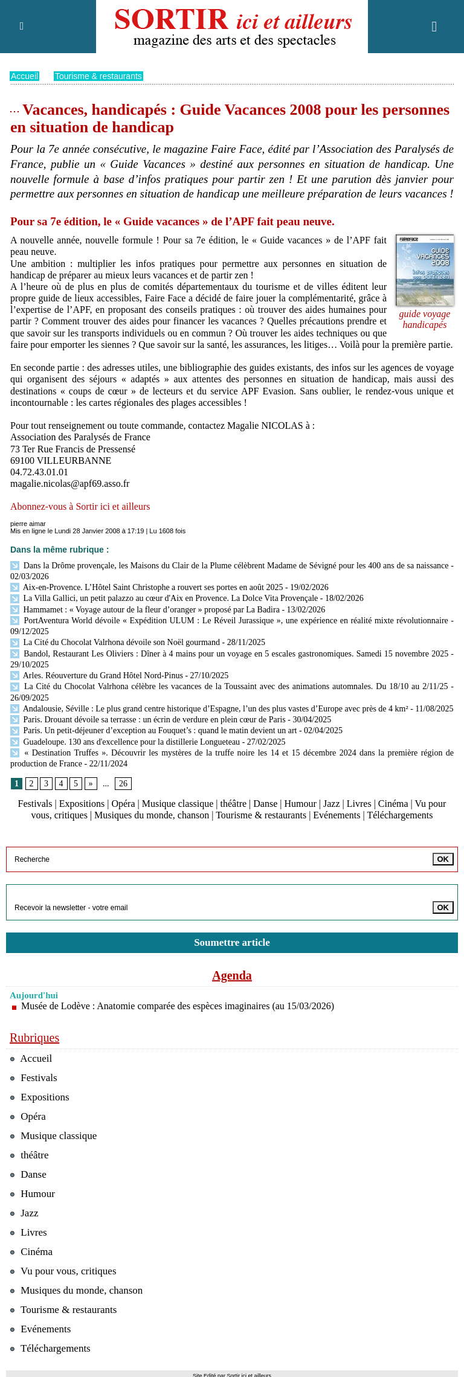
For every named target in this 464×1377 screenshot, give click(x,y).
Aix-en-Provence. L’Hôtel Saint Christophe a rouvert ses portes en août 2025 (146, 587)
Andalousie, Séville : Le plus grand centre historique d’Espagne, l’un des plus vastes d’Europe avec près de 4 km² (209, 708)
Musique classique (178, 803)
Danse (265, 803)
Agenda (232, 975)
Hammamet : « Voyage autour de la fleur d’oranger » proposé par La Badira (145, 609)
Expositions (82, 803)
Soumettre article (232, 942)
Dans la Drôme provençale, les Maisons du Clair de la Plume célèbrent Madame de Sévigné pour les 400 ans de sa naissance (229, 565)
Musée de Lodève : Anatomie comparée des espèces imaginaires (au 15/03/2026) (177, 1006)
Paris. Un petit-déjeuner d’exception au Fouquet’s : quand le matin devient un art (153, 730)
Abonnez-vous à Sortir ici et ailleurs (80, 506)
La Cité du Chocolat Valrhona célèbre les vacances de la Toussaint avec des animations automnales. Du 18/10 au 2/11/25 (229, 686)
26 (123, 783)
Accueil (24, 76)
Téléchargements (400, 815)
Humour (300, 803)
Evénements (336, 815)
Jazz (331, 803)
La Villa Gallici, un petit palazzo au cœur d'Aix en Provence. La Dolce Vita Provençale (164, 598)
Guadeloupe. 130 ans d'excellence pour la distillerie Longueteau (125, 741)
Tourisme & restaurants (98, 76)
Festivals (35, 803)
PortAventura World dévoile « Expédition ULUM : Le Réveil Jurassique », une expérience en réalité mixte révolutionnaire (229, 620)
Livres (359, 803)
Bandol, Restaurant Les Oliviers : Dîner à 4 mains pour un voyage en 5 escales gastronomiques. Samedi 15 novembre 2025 (229, 653)
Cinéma (393, 803)
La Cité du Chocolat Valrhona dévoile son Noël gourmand (116, 642)
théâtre (234, 803)
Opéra (123, 803)
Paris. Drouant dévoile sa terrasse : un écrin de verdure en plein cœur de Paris (148, 719)
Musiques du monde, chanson (151, 815)
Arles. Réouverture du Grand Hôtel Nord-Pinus (96, 675)
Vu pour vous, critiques (63, 1271)
